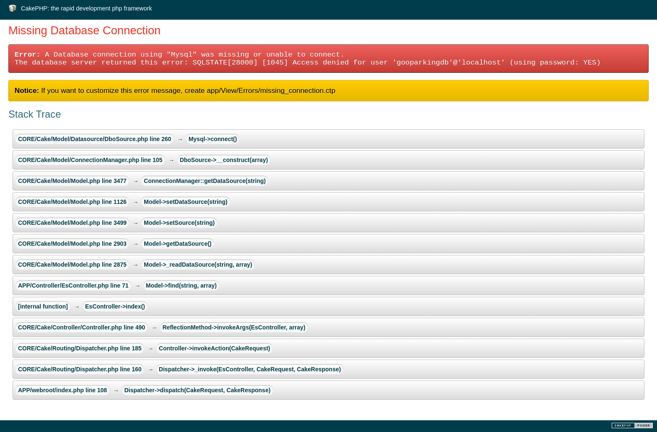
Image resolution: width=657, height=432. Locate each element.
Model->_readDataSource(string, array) (198, 264)
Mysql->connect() (213, 139)
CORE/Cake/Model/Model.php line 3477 (72, 180)
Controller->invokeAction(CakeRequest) (214, 348)
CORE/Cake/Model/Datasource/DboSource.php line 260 (94, 139)
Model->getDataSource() (177, 243)
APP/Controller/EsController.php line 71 (73, 285)
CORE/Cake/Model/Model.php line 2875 (72, 264)
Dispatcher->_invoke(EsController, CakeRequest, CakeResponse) (250, 369)
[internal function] (43, 306)
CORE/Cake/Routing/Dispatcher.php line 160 (80, 369)
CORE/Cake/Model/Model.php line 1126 (72, 201)
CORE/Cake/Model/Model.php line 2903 (72, 243)
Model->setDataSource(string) (186, 201)
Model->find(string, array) (181, 285)
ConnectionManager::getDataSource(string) (205, 180)
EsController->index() (115, 306)
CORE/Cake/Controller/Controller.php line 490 (81, 327)
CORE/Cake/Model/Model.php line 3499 (72, 222)
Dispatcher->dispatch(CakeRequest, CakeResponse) (197, 390)
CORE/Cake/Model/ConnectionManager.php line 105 (90, 160)
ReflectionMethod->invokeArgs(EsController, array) (234, 327)
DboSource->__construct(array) (224, 160)
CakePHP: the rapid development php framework (86, 8)
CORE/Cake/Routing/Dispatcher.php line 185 (80, 348)
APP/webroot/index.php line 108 (62, 390)
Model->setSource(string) (179, 222)
